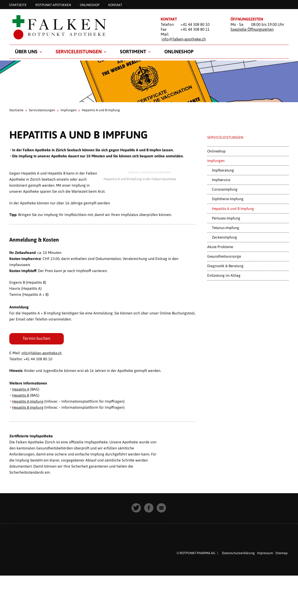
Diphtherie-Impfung (228, 199)
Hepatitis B (21, 396)
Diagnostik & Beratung (225, 266)
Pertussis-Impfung (226, 218)
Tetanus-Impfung (225, 228)
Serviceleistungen (79, 51)
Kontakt (115, 5)
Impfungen (69, 110)
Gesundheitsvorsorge (224, 256)
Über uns (26, 51)
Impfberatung (223, 170)
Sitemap (281, 553)
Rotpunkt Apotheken (53, 5)
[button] (136, 508)
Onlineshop (89, 5)
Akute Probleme (220, 247)
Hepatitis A (21, 390)
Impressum (265, 553)
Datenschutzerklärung (238, 553)
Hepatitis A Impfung (28, 402)
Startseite (18, 5)
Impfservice (221, 180)
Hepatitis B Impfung (28, 408)
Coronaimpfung (224, 189)
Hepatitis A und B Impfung (233, 208)
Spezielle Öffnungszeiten (252, 29)
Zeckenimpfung (224, 237)
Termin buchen (37, 338)
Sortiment (133, 51)
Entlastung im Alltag (223, 275)
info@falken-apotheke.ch (184, 39)
